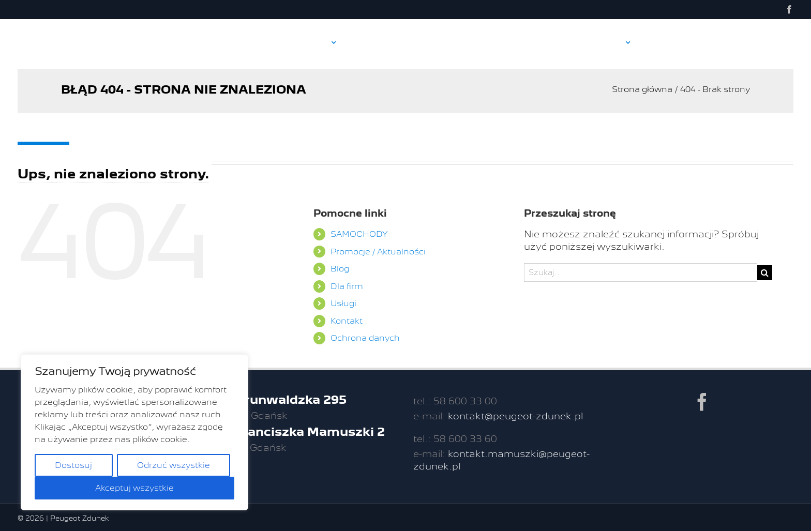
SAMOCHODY (359, 234)
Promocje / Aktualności (378, 251)
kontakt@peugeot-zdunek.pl (515, 416)
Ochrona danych (365, 338)
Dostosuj (73, 465)
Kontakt (347, 321)
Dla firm (347, 286)
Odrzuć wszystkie (173, 465)
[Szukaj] (764, 272)
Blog (340, 269)
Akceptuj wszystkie (134, 488)
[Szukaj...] (640, 272)
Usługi (343, 303)
